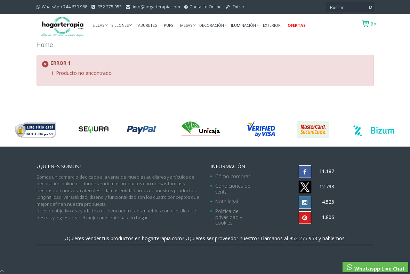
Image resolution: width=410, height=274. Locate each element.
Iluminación (243, 25)
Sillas (98, 25)
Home (45, 44)
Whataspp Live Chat (375, 268)
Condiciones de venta (232, 188)
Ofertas (297, 25)
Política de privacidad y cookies (228, 217)
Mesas (186, 25)
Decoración (211, 25)
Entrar (238, 7)
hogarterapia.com (162, 238)
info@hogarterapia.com (156, 7)
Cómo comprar (232, 176)
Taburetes (146, 25)
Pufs (168, 25)
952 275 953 (109, 7)
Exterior (272, 25)
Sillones (120, 25)
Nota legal (226, 201)
